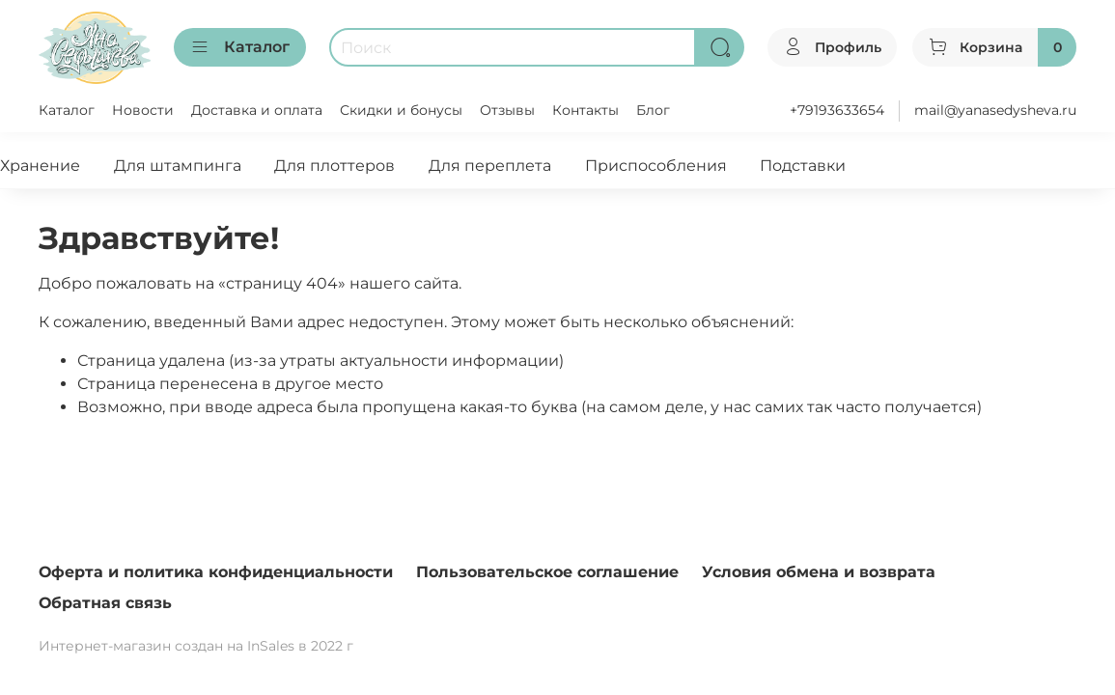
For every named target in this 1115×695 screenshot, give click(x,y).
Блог (653, 110)
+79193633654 (837, 110)
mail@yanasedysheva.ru (995, 110)
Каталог (240, 47)
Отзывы (507, 110)
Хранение (40, 165)
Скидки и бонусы (401, 110)
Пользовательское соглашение (547, 572)
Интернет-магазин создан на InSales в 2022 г (196, 645)
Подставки (803, 165)
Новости (143, 110)
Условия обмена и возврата (818, 572)
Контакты (585, 110)
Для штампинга (177, 165)
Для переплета (490, 165)
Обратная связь (105, 603)
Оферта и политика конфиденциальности (216, 572)
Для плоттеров (334, 165)
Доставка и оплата (256, 110)
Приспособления (656, 165)
